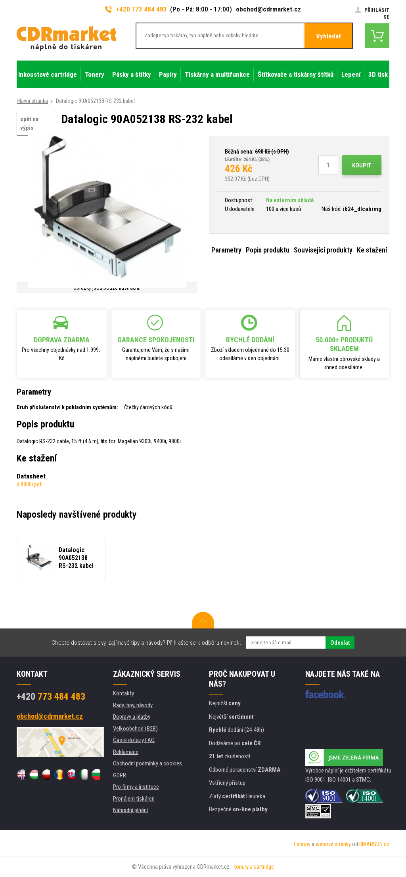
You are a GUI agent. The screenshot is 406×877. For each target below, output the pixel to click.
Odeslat (340, 642)
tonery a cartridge (254, 866)
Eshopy (302, 844)
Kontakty (123, 693)
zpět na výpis (29, 124)
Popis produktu (267, 250)
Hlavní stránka (32, 101)
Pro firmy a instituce (136, 786)
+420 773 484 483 (136, 9)
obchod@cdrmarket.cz (268, 9)
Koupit (362, 165)
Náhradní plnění (130, 810)
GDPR (119, 775)
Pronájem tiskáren (134, 798)
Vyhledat (328, 36)
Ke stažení (372, 250)
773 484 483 (51, 696)
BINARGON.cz (374, 844)
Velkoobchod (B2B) (135, 728)
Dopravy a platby (131, 716)
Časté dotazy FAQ (134, 740)
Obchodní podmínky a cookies (147, 763)
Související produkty (323, 250)
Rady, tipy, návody (133, 705)
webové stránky (333, 844)
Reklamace (125, 752)
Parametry (226, 250)
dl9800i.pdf (29, 484)
